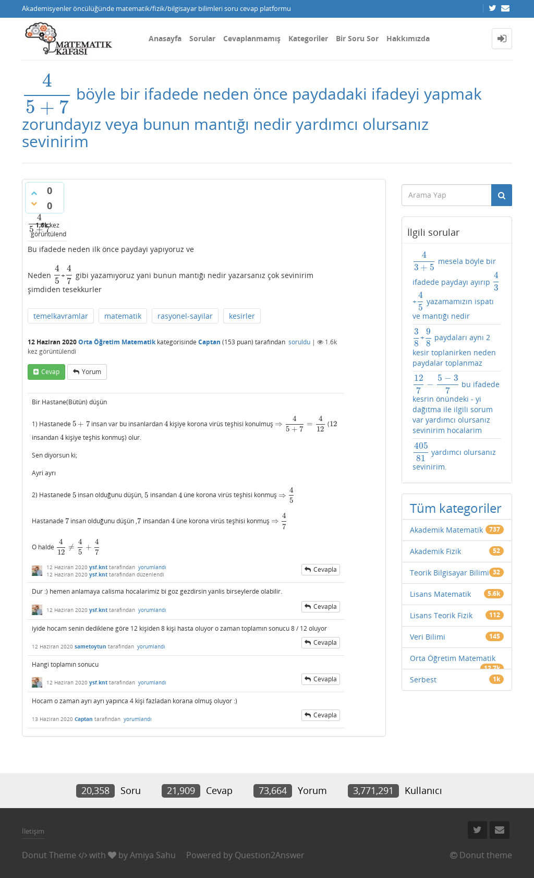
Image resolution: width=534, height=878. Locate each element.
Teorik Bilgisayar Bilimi (449, 573)
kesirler (242, 316)
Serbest (423, 679)
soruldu (299, 342)
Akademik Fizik (435, 551)
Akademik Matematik (446, 530)
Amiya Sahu (153, 855)
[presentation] (47, 93)
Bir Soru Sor (357, 38)
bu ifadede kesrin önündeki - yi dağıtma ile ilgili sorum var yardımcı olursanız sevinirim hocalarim (456, 405)
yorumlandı (152, 567)
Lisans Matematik (440, 594)
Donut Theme (49, 855)
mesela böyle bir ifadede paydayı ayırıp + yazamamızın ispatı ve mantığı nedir (456, 286)
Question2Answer (270, 855)
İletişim (33, 831)
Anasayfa (165, 38)
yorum (91, 371)
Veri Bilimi (427, 637)
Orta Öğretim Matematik (116, 342)
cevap (50, 371)
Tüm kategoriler (456, 507)
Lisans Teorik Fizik (441, 615)
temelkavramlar (60, 316)
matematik (122, 316)
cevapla (325, 569)
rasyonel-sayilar (185, 316)
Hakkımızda (408, 38)
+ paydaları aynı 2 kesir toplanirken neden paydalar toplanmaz (454, 348)
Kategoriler (308, 38)
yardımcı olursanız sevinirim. (454, 457)
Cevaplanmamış (252, 38)
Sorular (202, 38)
